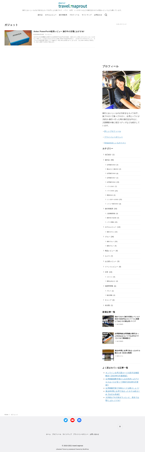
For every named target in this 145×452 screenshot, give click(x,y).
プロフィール (74, 15)
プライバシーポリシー (113, 137)
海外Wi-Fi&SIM (111, 218)
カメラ (107, 256)
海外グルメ (110, 241)
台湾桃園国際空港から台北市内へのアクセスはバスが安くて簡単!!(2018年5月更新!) (122, 382)
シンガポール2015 (112, 199)
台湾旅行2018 (111, 173)
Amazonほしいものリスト (115, 143)
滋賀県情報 (109, 286)
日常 (106, 272)
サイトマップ (87, 15)
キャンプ (108, 300)
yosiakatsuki (71, 449)
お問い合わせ (94, 434)
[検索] (106, 15)
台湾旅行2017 (111, 178)
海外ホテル (110, 232)
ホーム (48, 434)
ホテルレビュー (51, 15)
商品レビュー (110, 251)
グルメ (107, 237)
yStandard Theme (61, 449)
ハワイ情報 (110, 222)
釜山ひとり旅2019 (112, 169)
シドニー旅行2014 (112, 203)
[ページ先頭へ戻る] (119, 426)
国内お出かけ (111, 281)
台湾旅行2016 (111, 182)
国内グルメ (110, 246)
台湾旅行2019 (111, 164)
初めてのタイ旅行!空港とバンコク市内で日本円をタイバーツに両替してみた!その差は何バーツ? (127, 319)
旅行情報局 (63, 15)
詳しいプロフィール (112, 131)
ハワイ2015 (110, 190)
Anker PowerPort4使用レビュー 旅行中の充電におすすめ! (59, 31)
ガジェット (14, 414)
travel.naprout (77, 446)
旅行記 (40, 15)
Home (7, 414)
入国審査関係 (111, 213)
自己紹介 (108, 155)
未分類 (107, 305)
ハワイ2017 (110, 186)
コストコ (109, 277)
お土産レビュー (110, 261)
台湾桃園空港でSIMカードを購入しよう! (122, 388)
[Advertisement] (121, 41)
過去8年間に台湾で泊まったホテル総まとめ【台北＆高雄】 (127, 352)
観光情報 (109, 295)
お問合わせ (98, 15)
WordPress (86, 449)
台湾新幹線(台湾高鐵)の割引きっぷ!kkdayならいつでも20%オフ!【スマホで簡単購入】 (127, 336)
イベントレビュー (111, 267)
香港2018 (110, 195)
